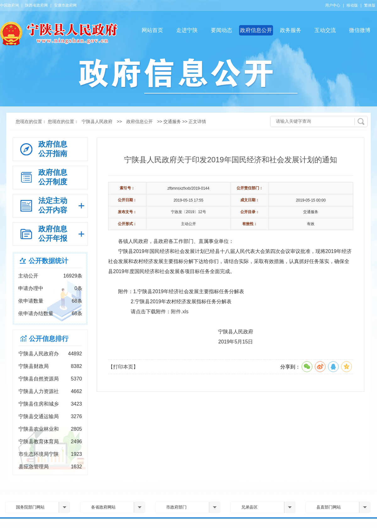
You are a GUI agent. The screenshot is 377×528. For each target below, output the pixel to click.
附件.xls (179, 311)
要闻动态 (221, 30)
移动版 (352, 5)
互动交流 (325, 30)
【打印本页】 (123, 366)
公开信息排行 (48, 338)
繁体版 (369, 5)
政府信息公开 (256, 30)
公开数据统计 (48, 260)
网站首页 (152, 30)
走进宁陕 (187, 30)
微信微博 (359, 30)
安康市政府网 (65, 5)
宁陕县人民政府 (97, 121)
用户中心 (332, 5)
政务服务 (290, 30)
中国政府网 (9, 5)
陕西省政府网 (36, 5)
